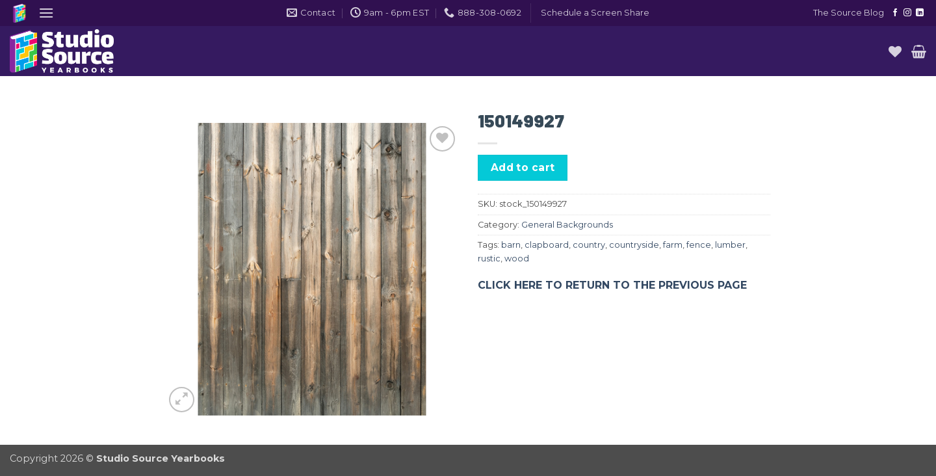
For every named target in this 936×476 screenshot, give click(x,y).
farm (672, 245)
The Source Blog (848, 13)
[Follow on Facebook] (895, 13)
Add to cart (523, 167)
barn (511, 245)
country (589, 245)
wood (516, 258)
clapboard (547, 245)
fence (698, 245)
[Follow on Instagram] (907, 13)
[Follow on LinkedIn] (920, 13)
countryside (634, 245)
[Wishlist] (895, 51)
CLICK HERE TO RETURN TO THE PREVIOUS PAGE (612, 285)
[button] (46, 12)
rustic (489, 258)
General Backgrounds (567, 225)
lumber (730, 245)
